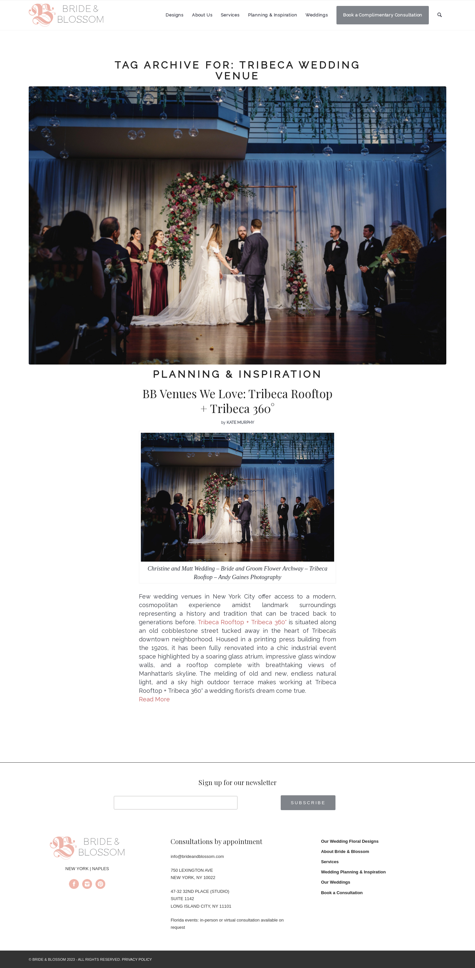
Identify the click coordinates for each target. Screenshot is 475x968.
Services (330, 861)
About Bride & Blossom (345, 851)
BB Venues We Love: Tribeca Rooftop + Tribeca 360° (237, 401)
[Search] (439, 15)
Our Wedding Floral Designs (350, 841)
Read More (154, 699)
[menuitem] (174, 15)
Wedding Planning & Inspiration (353, 871)
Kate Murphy (240, 422)
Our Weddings (335, 882)
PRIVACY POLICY (137, 959)
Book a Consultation (342, 892)
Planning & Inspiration (237, 374)
